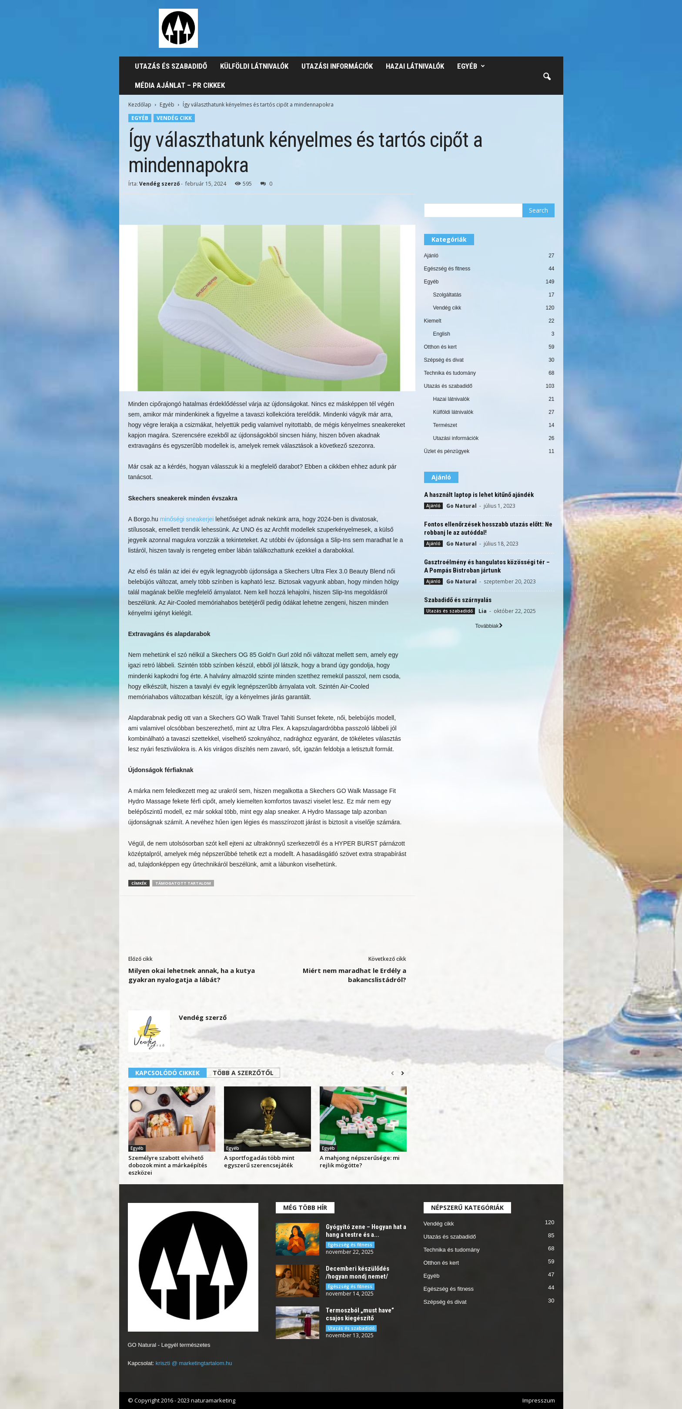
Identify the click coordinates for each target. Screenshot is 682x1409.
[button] (546, 77)
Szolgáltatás (447, 295)
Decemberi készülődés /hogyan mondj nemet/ (357, 1272)
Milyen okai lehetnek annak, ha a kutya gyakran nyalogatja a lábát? (191, 975)
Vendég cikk (174, 118)
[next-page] (402, 1073)
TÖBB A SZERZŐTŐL (243, 1073)
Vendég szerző (159, 183)
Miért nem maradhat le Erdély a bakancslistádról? (354, 975)
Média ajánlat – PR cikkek (180, 85)
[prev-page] (392, 1073)
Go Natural (461, 506)
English (441, 334)
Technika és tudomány (450, 373)
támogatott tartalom (183, 883)
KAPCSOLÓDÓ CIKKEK (167, 1073)
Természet (445, 425)
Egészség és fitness (447, 269)
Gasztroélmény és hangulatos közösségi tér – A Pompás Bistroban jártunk (487, 566)
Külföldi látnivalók (254, 66)
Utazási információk (337, 66)
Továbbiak (488, 626)
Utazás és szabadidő (171, 66)
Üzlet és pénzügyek (447, 451)
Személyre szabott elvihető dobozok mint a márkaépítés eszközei (167, 1165)
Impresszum (538, 1400)
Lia (482, 611)
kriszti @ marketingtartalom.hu (194, 1363)
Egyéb (471, 66)
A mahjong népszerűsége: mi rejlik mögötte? (360, 1161)
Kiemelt (432, 321)
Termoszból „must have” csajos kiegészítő (360, 1314)
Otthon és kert (440, 347)
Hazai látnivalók (415, 66)
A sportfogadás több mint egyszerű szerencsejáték (259, 1161)
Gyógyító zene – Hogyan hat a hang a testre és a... (366, 1231)
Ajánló (431, 256)
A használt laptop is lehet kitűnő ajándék (479, 495)
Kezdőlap (139, 104)
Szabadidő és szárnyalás (457, 600)
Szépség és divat (444, 360)
